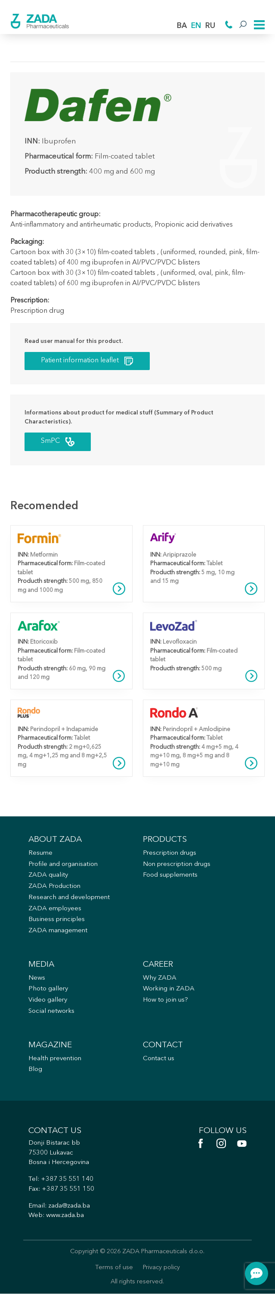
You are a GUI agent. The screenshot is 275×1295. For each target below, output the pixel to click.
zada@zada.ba (69, 1207)
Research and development (69, 898)
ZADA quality (48, 876)
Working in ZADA (169, 990)
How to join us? (165, 1001)
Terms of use (114, 1268)
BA (182, 26)
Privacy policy (161, 1268)
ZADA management (57, 931)
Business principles (56, 920)
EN (196, 26)
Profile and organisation (63, 865)
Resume (40, 853)
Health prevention (54, 1059)
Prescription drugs (169, 853)
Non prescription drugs (176, 865)
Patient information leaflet (87, 361)
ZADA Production (54, 887)
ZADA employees (54, 909)
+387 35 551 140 (67, 1180)
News (36, 979)
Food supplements (170, 876)
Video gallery (47, 1001)
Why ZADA (159, 979)
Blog (35, 1070)
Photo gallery (48, 990)
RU (210, 26)
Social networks (51, 1012)
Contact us (158, 1059)
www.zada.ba (65, 1217)
